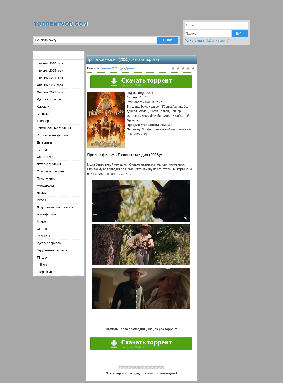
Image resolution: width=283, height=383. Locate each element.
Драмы (42, 193)
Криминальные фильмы (54, 128)
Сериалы (43, 236)
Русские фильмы (49, 99)
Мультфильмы (47, 214)
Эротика (43, 228)
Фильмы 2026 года (50, 63)
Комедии (43, 106)
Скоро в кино (46, 272)
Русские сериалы (49, 243)
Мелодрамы (45, 185)
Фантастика (45, 157)
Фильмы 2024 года (50, 78)
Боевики (43, 113)
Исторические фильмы (53, 135)
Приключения (46, 178)
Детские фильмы (49, 164)
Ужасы (41, 200)
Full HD (42, 264)
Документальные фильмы (55, 207)
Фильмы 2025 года (50, 70)
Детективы (44, 142)
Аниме (41, 221)
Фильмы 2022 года (50, 92)
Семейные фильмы (50, 171)
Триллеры (44, 121)
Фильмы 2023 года (50, 85)
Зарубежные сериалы (52, 250)
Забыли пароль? (218, 40)
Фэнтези (43, 149)
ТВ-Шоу (42, 257)
